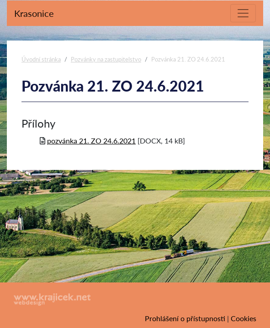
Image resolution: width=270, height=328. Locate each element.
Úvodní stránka (41, 59)
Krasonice (34, 13)
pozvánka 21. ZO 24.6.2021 (91, 140)
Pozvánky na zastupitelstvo (106, 59)
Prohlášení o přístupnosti (185, 318)
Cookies (243, 318)
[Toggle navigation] (243, 13)
